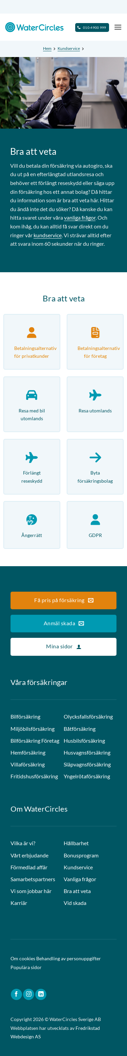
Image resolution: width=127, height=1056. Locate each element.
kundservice (48, 235)
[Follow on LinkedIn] (40, 994)
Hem (47, 48)
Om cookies (22, 958)
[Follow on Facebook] (16, 994)
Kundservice (69, 48)
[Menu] (118, 27)
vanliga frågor (80, 217)
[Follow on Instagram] (28, 994)
